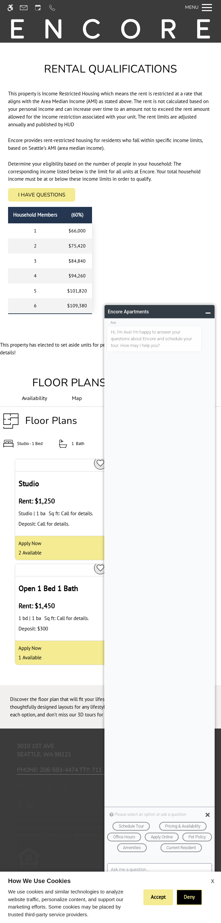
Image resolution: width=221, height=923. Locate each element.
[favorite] (100, 463)
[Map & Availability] (77, 398)
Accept (158, 897)
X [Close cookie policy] (212, 881)
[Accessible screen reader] (13, 7)
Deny (189, 897)
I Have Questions (41, 194)
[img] (110, 28)
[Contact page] (27, 7)
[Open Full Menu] (198, 7)
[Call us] (55, 7)
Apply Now (29, 543)
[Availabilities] (34, 398)
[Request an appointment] (41, 7)
